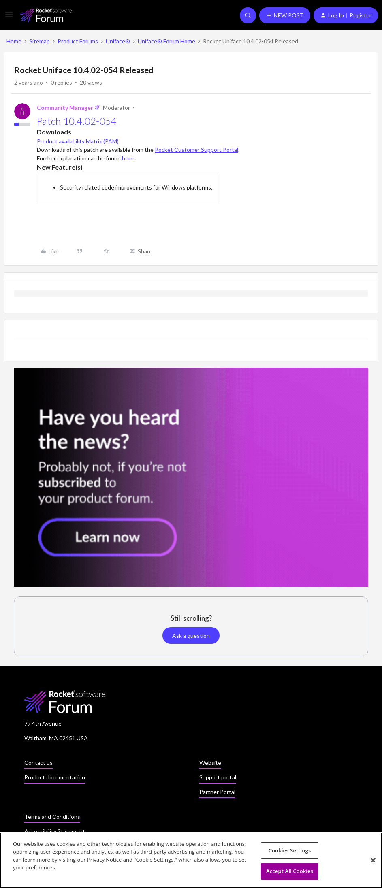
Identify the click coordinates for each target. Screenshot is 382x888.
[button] (9, 16)
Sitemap (39, 41)
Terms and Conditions (52, 816)
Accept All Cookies (289, 872)
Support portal (217, 777)
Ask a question (191, 635)
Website (210, 762)
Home (13, 41)
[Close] (373, 862)
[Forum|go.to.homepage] (46, 15)
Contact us (38, 762)
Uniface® (118, 41)
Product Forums (78, 41)
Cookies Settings (290, 851)
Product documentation (54, 777)
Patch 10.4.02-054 (77, 121)
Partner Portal (217, 791)
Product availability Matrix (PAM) (78, 141)
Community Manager (65, 107)
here (128, 158)
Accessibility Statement (54, 831)
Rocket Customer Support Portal (196, 149)
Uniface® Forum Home (166, 41)
